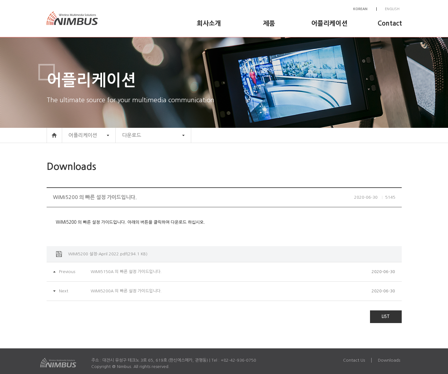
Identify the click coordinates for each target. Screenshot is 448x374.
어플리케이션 (329, 23)
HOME (54, 135)
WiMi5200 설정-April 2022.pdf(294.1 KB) (107, 254)
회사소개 (209, 23)
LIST (386, 317)
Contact (390, 23)
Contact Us (354, 360)
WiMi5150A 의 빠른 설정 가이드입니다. (126, 272)
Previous (67, 272)
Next (63, 291)
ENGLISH (392, 9)
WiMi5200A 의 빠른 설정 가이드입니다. (126, 291)
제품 (269, 23)
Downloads (389, 360)
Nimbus (77, 18)
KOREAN (360, 9)
